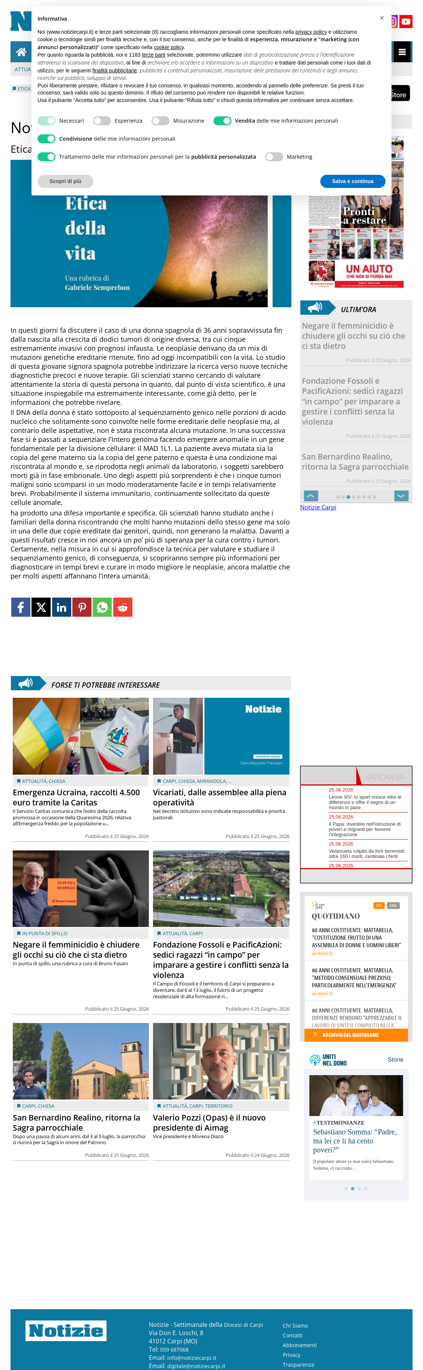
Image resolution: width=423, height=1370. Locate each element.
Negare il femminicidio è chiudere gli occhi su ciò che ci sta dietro (76, 949)
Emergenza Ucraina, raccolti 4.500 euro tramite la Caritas (76, 797)
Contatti (293, 1335)
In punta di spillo (45, 933)
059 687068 (174, 1349)
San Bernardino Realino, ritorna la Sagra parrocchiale (76, 1122)
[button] (382, 18)
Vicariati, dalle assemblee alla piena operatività (219, 797)
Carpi (169, 781)
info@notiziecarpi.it (191, 1357)
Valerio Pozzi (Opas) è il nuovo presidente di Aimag (209, 1122)
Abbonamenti (300, 1345)
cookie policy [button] (169, 47)
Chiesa (57, 781)
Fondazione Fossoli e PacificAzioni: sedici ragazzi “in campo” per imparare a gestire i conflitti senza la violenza (221, 959)
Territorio (218, 1106)
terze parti (153, 55)
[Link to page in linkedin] (61, 607)
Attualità (34, 781)
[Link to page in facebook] (20, 607)
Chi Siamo (295, 1325)
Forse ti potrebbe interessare (105, 683)
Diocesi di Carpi (243, 1324)
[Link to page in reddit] (122, 607)
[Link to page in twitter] (41, 607)
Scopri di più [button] (65, 181)
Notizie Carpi (318, 507)
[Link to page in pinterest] (82, 607)
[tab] (328, 775)
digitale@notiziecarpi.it (196, 1366)
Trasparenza (298, 1364)
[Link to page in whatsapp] (102, 607)
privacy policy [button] (311, 32)
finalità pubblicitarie (114, 71)
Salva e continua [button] (353, 181)
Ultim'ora (358, 307)
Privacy (291, 1354)
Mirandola (211, 781)
